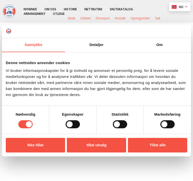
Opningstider (140, 18)
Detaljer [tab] (96, 44)
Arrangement (34, 14)
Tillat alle (158, 145)
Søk (157, 18)
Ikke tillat (35, 145)
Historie (70, 9)
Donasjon (103, 18)
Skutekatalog (121, 9)
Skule (71, 18)
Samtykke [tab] (33, 44)
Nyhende (30, 9)
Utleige (59, 14)
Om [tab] (159, 44)
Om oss (50, 9)
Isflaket (85, 18)
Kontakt (120, 18)
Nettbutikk (93, 9)
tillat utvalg (96, 145)
